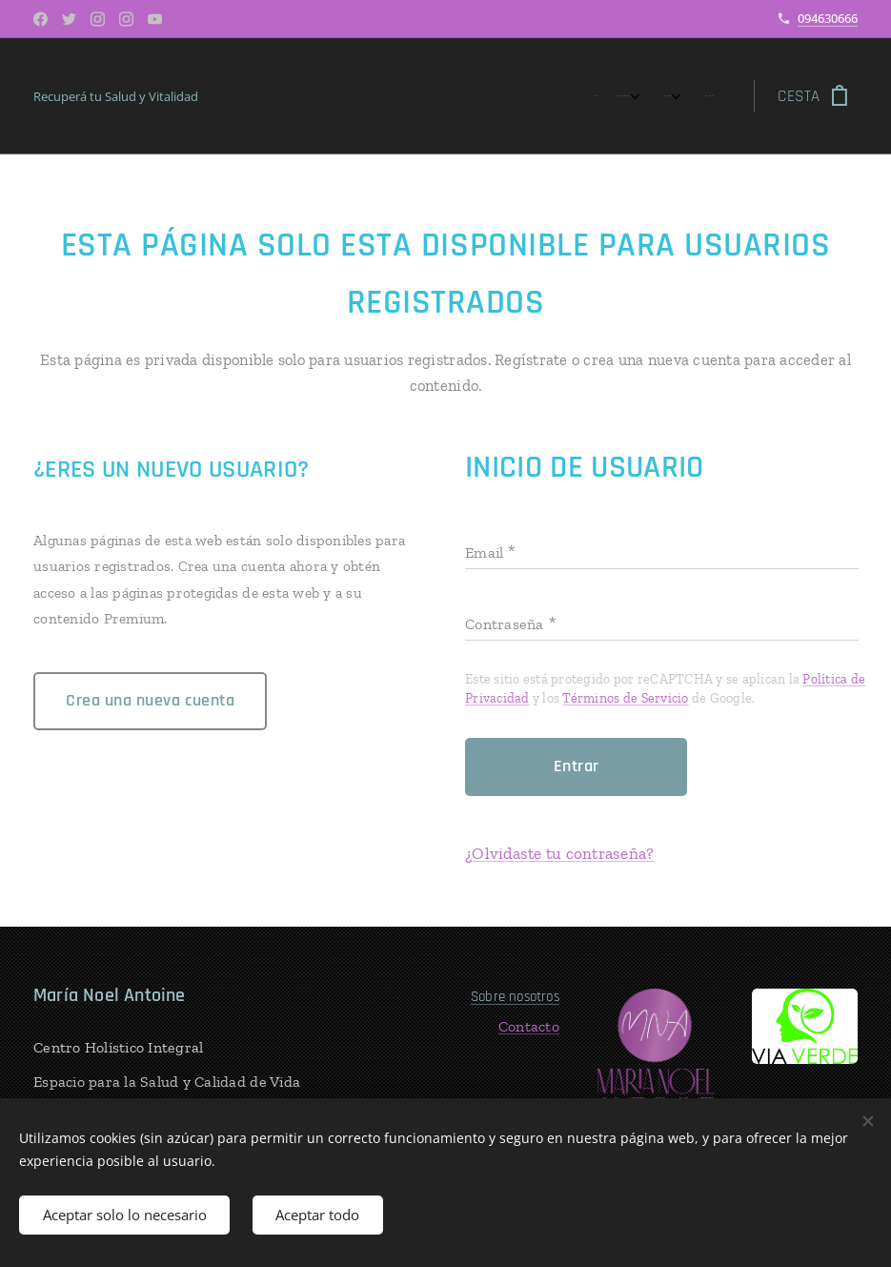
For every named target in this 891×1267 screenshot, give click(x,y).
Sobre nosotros (515, 997)
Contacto (528, 1026)
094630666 (828, 18)
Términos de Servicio (625, 698)
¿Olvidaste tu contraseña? (559, 853)
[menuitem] (620, 96)
